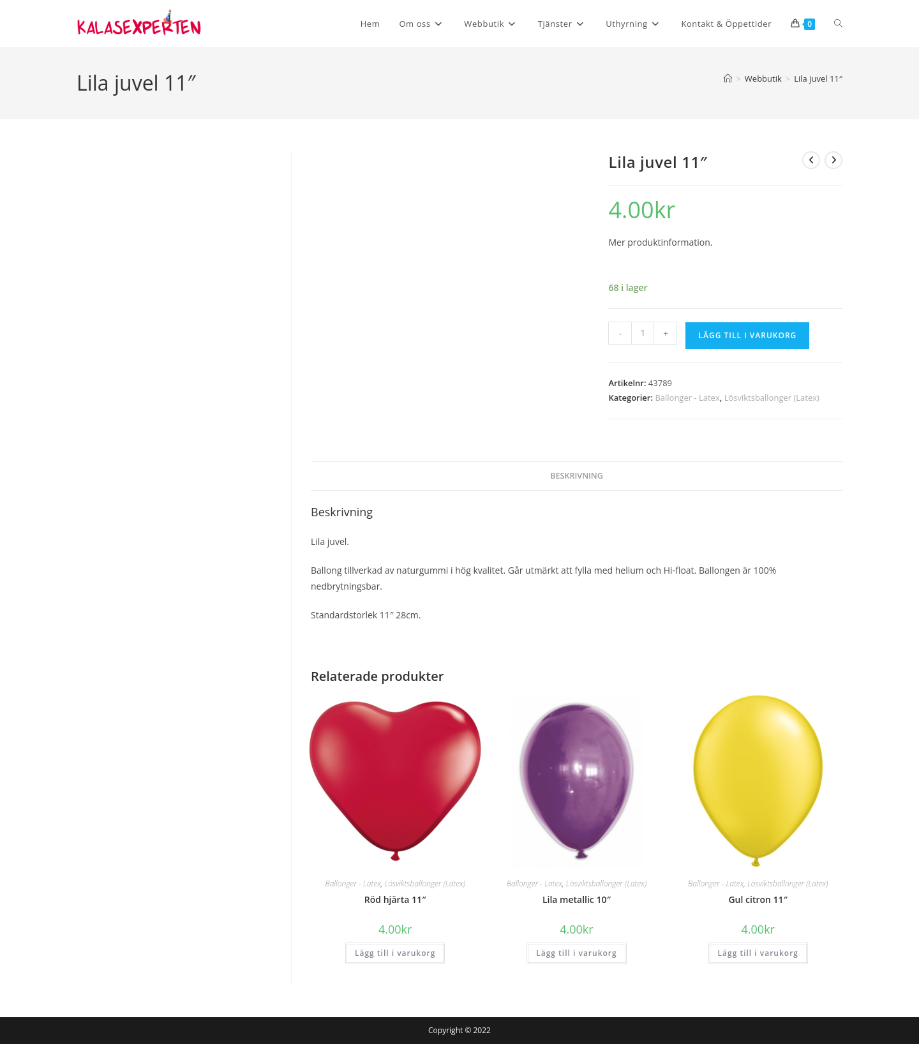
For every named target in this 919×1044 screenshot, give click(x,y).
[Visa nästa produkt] (833, 160)
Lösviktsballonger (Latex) (771, 397)
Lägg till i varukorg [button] (395, 953)
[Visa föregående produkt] (811, 160)
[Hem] (728, 78)
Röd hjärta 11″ (395, 899)
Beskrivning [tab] (576, 475)
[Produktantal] (642, 333)
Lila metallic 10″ (576, 899)
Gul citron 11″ (758, 899)
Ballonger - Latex (687, 397)
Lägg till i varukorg (747, 335)
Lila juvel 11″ (818, 78)
